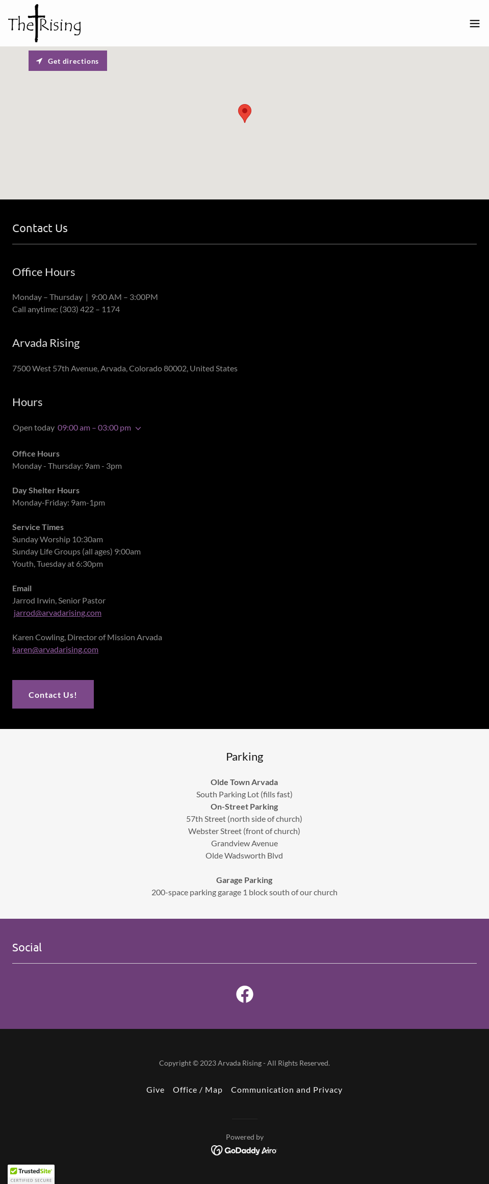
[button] (475, 23)
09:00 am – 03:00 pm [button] (94, 427)
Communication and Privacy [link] (287, 1089)
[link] (44, 23)
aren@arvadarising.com (57, 649)
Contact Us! (53, 694)
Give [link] (155, 1089)
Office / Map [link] (198, 1089)
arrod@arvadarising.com (58, 612)
